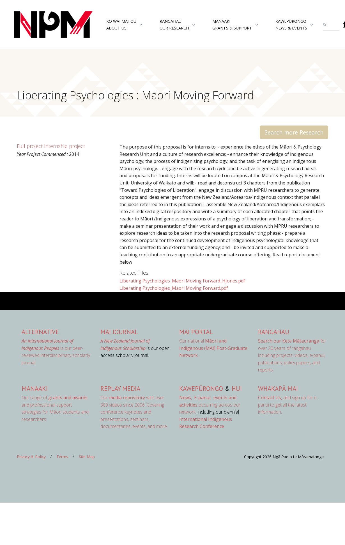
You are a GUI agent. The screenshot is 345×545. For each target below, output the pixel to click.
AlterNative (40, 332)
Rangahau (273, 332)
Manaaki (35, 388)
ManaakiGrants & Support (232, 24)
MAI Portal (196, 332)
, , (195, 398)
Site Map (87, 456)
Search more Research (293, 132)
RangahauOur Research (174, 24)
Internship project (64, 146)
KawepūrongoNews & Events (291, 24)
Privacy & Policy (31, 456)
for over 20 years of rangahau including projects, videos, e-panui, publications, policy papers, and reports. (292, 355)
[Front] (39, 25)
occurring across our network (209, 405)
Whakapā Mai (278, 388)
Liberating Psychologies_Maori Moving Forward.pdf (173, 288)
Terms (62, 456)
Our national (213, 348)
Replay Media (120, 388)
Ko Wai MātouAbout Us (121, 24)
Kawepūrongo (201, 388)
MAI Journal (119, 332)
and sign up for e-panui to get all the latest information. (288, 405)
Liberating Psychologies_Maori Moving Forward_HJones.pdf (182, 281)
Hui (237, 388)
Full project (30, 146)
